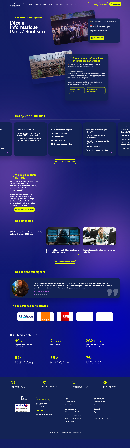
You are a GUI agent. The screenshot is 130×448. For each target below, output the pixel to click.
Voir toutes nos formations (65, 162)
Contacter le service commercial (102, 418)
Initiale (73, 4)
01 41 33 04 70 (40, 407)
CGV (58, 432)
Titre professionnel (70, 421)
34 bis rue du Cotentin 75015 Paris (42, 404)
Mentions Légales (64, 432)
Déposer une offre (98, 412)
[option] (30, 139)
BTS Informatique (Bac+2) (72, 412)
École (25, 4)
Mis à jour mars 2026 (77, 432)
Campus (43, 4)
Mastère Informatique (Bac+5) (73, 418)
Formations (34, 4)
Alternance (64, 4)
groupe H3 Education (46, 414)
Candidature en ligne (99, 402)
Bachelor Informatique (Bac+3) (73, 415)
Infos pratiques (52, 432)
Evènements (97, 405)
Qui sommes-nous (70, 402)
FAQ (70, 432)
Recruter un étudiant (99, 415)
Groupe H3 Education (70, 405)
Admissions (53, 4)
